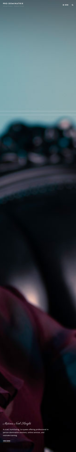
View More (6, 441)
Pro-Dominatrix (13, 4)
